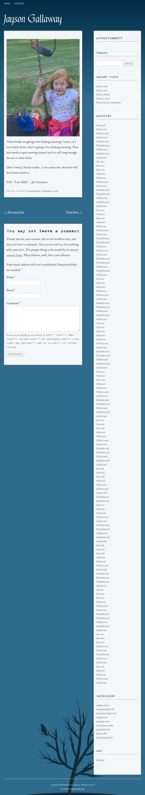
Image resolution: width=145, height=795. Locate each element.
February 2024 (102, 230)
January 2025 (101, 186)
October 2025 (102, 149)
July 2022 (100, 279)
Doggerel (100, 717)
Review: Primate (103, 94)
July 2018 (100, 469)
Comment (14, 303)
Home (7, 4)
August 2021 (101, 319)
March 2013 (101, 674)
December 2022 (103, 258)
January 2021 (101, 347)
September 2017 (103, 501)
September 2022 (103, 271)
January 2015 (101, 610)
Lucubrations (101, 725)
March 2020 (101, 388)
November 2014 (103, 618)
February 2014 (102, 646)
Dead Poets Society (104, 713)
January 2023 (101, 254)
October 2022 (102, 267)
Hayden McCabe (77, 789)
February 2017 (102, 517)
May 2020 (100, 380)
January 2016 (101, 569)
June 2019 (100, 424)
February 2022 (102, 295)
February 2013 (102, 679)
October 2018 (102, 456)
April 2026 (100, 125)
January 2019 (101, 444)
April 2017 (100, 509)
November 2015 (102, 578)
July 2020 (100, 372)
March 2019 (101, 436)
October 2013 (101, 658)
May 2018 (100, 477)
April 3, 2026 (101, 90)
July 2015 (100, 590)
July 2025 (100, 162)
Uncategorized (34, 191)
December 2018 (102, 448)
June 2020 (100, 376)
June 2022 (100, 283)
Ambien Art (101, 705)
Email (11, 290)
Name (11, 277)
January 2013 (101, 683)
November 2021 (103, 307)
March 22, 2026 (103, 98)
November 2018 (103, 452)
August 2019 (101, 416)
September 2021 (103, 315)
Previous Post (14, 212)
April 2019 (100, 432)
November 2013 (102, 654)
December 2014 (102, 614)
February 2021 (102, 343)
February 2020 (102, 392)
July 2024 (100, 210)
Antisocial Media (103, 709)
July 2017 (100, 505)
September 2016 (103, 537)
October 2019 (102, 408)
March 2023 (101, 246)
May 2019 (100, 428)
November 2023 (103, 242)
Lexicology (100, 721)
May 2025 (100, 170)
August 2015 (101, 586)
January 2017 (101, 521)
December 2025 (102, 141)
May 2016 (100, 553)
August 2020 (101, 368)
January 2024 (101, 234)
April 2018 (100, 481)
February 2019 (102, 440)
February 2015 (102, 606)
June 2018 (100, 473)
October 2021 (102, 311)
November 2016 (103, 529)
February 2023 (102, 250)
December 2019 (102, 400)
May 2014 (100, 642)
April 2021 (100, 335)
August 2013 (101, 662)
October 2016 (102, 533)
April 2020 (101, 384)
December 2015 (102, 574)
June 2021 (100, 327)
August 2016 (101, 541)
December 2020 (103, 351)
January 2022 (101, 299)
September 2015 (102, 582)
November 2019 (103, 404)
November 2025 (103, 145)
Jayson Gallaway (33, 19)
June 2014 (100, 638)
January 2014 (101, 650)
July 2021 (100, 323)
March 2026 (101, 129)
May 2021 (100, 331)
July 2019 (100, 420)
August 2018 (101, 464)
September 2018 (103, 460)
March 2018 (101, 485)
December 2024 (103, 190)
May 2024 (100, 218)
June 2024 (100, 214)
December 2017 (102, 497)
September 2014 (103, 626)
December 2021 (102, 303)
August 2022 (101, 275)
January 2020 (102, 396)
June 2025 (100, 166)
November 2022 (103, 263)
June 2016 (100, 549)
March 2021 (101, 339)
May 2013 (100, 666)
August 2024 (101, 206)
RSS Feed (100, 760)
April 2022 (100, 287)
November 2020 (103, 355)
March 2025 (101, 178)
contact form (14, 255)
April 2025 (100, 174)
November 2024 (103, 194)
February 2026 (102, 133)
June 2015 (100, 594)
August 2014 (101, 630)
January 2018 (101, 493)
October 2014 (102, 622)
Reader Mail (101, 730)
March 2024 (101, 226)
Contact (19, 4)
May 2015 (100, 598)
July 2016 (100, 545)
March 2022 (101, 291)
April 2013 (100, 670)
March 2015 (101, 602)
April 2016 (100, 557)
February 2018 (102, 489)
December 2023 (102, 238)
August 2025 (101, 158)
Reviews (99, 734)
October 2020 (102, 359)
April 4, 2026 (101, 86)
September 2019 (103, 412)
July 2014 (100, 634)
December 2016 (102, 525)
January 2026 (101, 137)
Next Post (74, 212)
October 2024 (102, 198)
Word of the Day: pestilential (108, 102)
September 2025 (103, 153)
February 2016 (102, 565)
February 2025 (102, 182)
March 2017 (101, 513)
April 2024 (100, 222)
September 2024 (103, 202)
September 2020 (103, 363)
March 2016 (101, 561)
